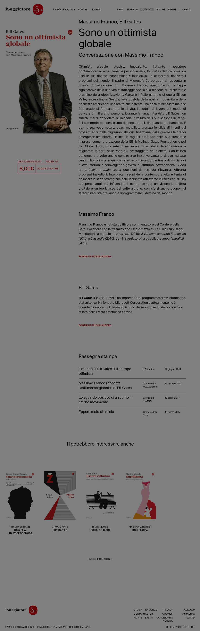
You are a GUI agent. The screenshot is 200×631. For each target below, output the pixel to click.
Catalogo (147, 9)
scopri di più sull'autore (95, 256)
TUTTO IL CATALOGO (100, 559)
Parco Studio (186, 627)
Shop (120, 9)
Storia (135, 610)
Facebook (189, 610)
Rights (96, 9)
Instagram (188, 614)
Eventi (172, 9)
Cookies (167, 614)
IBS (56, 168)
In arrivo (132, 9)
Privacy (168, 610)
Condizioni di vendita (164, 619)
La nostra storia (64, 9)
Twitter (190, 618)
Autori (160, 9)
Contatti (83, 9)
